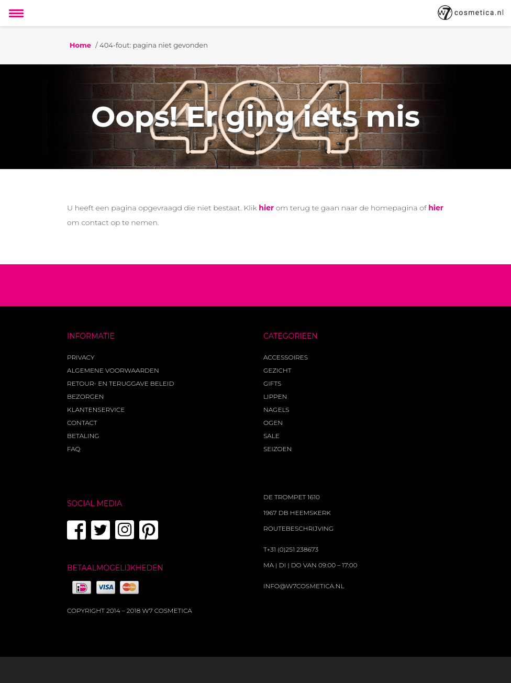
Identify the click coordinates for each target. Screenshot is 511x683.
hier (266, 207)
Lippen (275, 396)
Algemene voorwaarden (113, 370)
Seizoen (277, 449)
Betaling (83, 436)
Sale (271, 436)
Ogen (273, 423)
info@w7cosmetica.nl (304, 586)
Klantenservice (96, 409)
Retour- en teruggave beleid (120, 383)
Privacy (80, 357)
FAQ (74, 449)
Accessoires (285, 357)
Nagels (276, 409)
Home (80, 45)
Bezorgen (85, 396)
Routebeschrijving (298, 528)
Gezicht (277, 370)
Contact (82, 423)
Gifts (272, 383)
